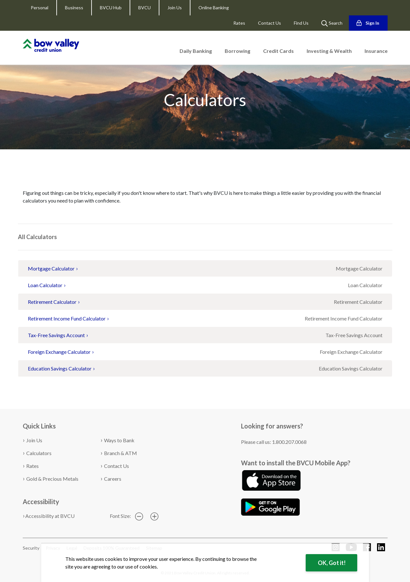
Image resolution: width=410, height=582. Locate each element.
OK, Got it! (332, 562)
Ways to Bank (119, 440)
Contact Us (269, 23)
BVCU (144, 7)
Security (31, 548)
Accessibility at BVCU (50, 516)
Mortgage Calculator (51, 268)
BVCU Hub (111, 7)
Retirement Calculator (52, 302)
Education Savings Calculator (60, 368)
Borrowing (237, 51)
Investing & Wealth (329, 51)
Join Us (174, 7)
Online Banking (213, 7)
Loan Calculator (45, 285)
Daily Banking (196, 51)
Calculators (34, 161)
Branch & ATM (120, 453)
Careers (112, 479)
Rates (239, 23)
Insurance (376, 51)
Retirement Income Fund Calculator (67, 318)
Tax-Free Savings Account (56, 335)
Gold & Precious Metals (52, 479)
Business (74, 7)
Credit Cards (278, 51)
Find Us (301, 23)
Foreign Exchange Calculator (59, 352)
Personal (39, 7)
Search (331, 23)
